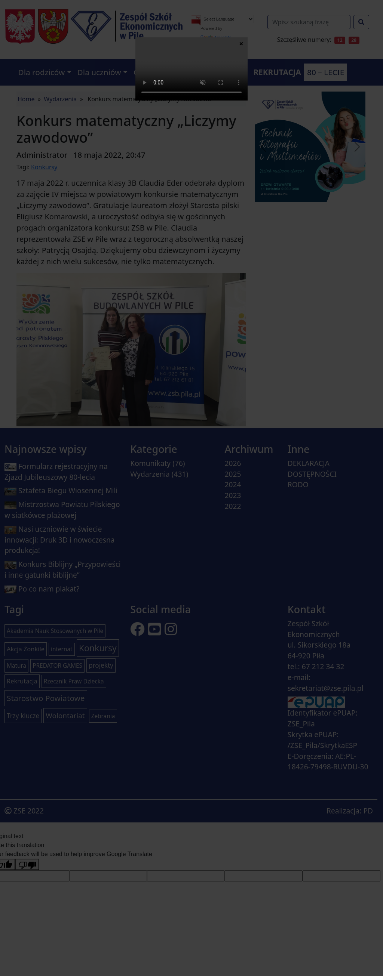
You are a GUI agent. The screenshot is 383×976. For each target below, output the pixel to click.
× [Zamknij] (241, 43)
